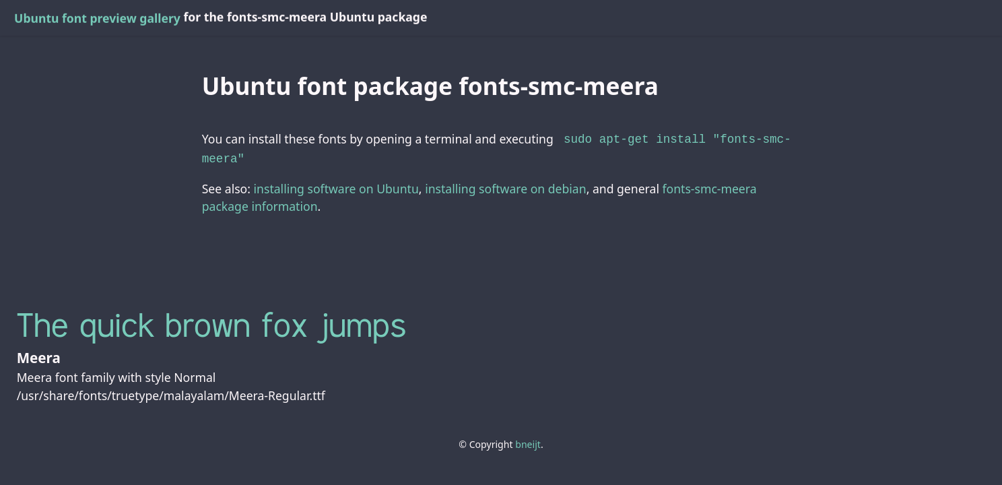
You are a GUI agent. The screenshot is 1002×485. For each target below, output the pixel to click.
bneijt (528, 441)
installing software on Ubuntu (336, 186)
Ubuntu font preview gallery (97, 18)
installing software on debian (505, 186)
